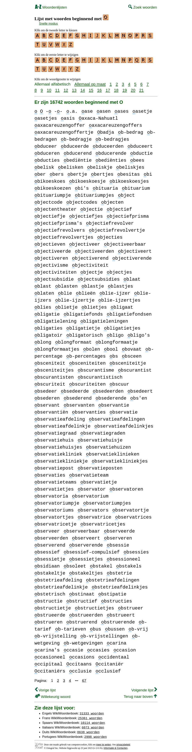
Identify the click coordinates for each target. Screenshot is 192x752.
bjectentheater (55, 207)
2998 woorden (95, 734)
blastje (93, 284)
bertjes (102, 172)
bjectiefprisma (128, 214)
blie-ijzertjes (119, 298)
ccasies (98, 648)
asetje (142, 109)
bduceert (140, 144)
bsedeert (140, 389)
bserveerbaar (82, 529)
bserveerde (119, 529)
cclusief (108, 669)
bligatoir (48, 333)
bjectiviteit (90, 263)
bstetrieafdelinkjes (120, 585)
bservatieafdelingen (117, 417)
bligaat (122, 305)
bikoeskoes (49, 179)
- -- (48, 109)
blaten (44, 291)
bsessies (136, 550)
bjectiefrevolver (110, 221)
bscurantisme (96, 368)
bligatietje (83, 326)
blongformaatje (117, 340)
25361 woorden (90, 716)
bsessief (47, 550)
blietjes (94, 305)
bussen (115, 627)
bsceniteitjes (54, 368)
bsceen (132, 354)
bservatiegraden (102, 431)
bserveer (47, 529)
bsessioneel (123, 557)
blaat (132, 277)
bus (95, 627)
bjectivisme (51, 263)
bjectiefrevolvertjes (63, 235)
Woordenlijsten (51, 7)
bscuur (119, 382)
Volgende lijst (144, 688)
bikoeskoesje (87, 179)
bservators (93, 508)
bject (126, 193)
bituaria (105, 186)
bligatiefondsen (129, 312)
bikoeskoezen (52, 186)
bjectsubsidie (54, 277)
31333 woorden (92, 711)
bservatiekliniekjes (120, 459)
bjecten (112, 200)
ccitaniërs (49, 669)
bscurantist (135, 368)
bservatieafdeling (59, 417)
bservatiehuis (54, 438)
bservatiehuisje (100, 438)
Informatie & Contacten (116, 745)
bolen (91, 347)
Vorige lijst (45, 688)
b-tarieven (70, 627)
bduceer (45, 144)
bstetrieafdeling (58, 578)
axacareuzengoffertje (63, 130)
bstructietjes (94, 606)
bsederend (78, 396)
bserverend (49, 543)
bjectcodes (81, 200)
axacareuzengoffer (59, 123)
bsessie (118, 543)
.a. (72, 109)
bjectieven (49, 242)
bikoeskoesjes (129, 179)
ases (121, 109)
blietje (66, 305)
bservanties (89, 410)
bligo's (139, 333)
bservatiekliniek (58, 452)
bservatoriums (54, 508)
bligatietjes (122, 326)
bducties (47, 158)
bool (111, 347)
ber (40, 172)
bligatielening (55, 319)
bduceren (47, 151)
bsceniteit (49, 361)
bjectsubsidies (99, 277)
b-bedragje (76, 137)
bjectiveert (135, 249)
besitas (128, 172)
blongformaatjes (56, 347)
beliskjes (130, 165)
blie (65, 291)
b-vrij (138, 627)
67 (84, 678)
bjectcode (48, 200)
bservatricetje (55, 522)
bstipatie (112, 592)
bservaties (49, 473)
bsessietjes (86, 557)
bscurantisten (54, 375)
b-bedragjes (112, 137)
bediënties (111, 158)
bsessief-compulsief (92, 550)
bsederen (47, 396)
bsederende (111, 396)
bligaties (48, 326)
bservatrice (94, 515)
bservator (92, 487)
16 (99, 88)
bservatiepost (54, 466)
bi (148, 172)
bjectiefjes (86, 214)
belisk (44, 165)
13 (74, 88)
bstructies (116, 599)
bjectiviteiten (55, 270)
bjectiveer (84, 242)
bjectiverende (132, 256)
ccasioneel (49, 655)
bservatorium (90, 494)
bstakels (129, 564)
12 (65, 88)
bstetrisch (49, 592)
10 (49, 88)
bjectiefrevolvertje (117, 228)
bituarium (136, 186)
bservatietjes (54, 487)
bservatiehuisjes (58, 445)
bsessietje (49, 557)
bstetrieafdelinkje (61, 585)
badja (105, 130)
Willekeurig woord (52, 694)
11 (57, 88)
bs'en (138, 396)
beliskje (99, 165)
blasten (66, 284)
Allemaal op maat (90, 81)
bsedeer (45, 389)
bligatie (47, 312)
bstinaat (81, 592)
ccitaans (79, 662)
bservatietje (98, 480)
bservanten (79, 403)
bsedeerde (75, 389)
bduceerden (108, 144)
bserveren (118, 536)
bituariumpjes (94, 193)
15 (91, 88)
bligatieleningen (104, 319)
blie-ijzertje (74, 298)
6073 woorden (93, 725)
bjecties (109, 235)
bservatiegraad (55, 431)
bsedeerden (108, 389)
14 (82, 88)
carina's (47, 648)
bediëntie (78, 158)
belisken (70, 165)
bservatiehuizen (108, 445)
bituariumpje (52, 193)
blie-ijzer (115, 291)
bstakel (101, 564)
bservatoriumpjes (107, 501)
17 (108, 88)
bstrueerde (49, 613)
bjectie (91, 207)
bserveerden (51, 536)
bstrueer (130, 606)
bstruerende (118, 620)
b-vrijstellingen (104, 634)
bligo (115, 333)
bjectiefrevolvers (59, 228)
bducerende (111, 151)
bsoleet (75, 564)
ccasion (125, 648)
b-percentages (86, 354)
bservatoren (126, 487)
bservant (47, 403)
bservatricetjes (102, 522)
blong (42, 340)
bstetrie (119, 571)
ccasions (81, 655)
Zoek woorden (142, 7)
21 (141, 88)
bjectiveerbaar (125, 242)
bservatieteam (88, 473)
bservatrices (133, 515)
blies (42, 305)
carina (116, 641)
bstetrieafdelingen (112, 578)
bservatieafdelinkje (62, 424)
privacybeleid (123, 742)
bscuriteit (49, 382)
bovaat (132, 347)
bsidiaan (47, 564)
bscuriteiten (87, 382)
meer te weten (103, 742)
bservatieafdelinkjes (123, 424)
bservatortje (130, 508)
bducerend (78, 151)
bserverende (86, 543)
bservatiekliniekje (61, 459)
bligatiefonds (83, 312)
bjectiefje (49, 214)
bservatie (124, 410)
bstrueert (121, 613)
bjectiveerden (94, 249)
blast (42, 284)
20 (133, 88)
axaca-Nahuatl (98, 116)
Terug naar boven (140, 694)
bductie (141, 151)
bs (114, 354)
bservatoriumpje (56, 501)
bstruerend (81, 620)
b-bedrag (130, 130)
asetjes (45, 116)
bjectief (119, 207)
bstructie (48, 599)
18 (116, 88)
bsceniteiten (87, 361)
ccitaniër (110, 662)
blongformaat (73, 340)
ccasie (73, 648)
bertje (77, 172)
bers (57, 172)
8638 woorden (88, 730)
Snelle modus (48, 23)
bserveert (86, 536)
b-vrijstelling (55, 634)
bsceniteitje (128, 361)
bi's (82, 186)
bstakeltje (49, 571)
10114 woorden (93, 720)
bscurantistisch (100, 375)
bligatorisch (84, 333)
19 (124, 88)
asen (104, 109)
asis (68, 116)
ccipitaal (48, 662)
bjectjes (119, 270)
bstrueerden (86, 613)
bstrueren (48, 620)
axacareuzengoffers (115, 123)
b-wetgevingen (83, 641)
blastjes (120, 284)
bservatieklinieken (112, 452)
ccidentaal (113, 655)
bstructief (81, 599)
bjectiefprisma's (58, 221)
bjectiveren (51, 256)
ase (87, 109)
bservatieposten (100, 466)
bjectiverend (90, 256)
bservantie (113, 403)
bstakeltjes (86, 571)
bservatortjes (54, 515)
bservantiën (51, 410)
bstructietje (52, 606)
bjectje (91, 270)
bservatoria (51, 494)
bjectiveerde (52, 249)
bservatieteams (55, 480)
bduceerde (75, 144)
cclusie (80, 669)
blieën (86, 291)
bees (137, 158)
